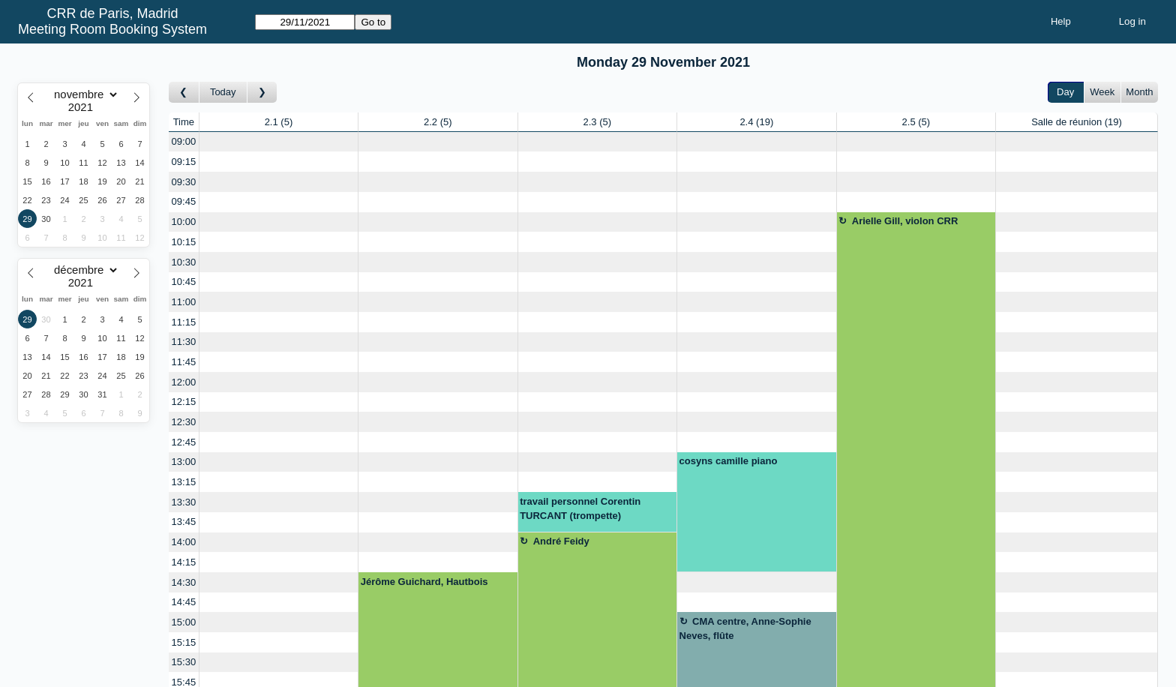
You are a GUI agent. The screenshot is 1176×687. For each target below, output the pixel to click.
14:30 (184, 582)
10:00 (184, 221)
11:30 (184, 341)
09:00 (184, 141)
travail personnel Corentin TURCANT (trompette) (580, 509)
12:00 (184, 382)
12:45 (184, 442)
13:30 (184, 502)
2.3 (597, 122)
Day (1065, 92)
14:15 (184, 562)
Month (1139, 92)
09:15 (184, 161)
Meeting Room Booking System (112, 29)
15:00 (184, 622)
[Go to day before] (184, 93)
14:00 (184, 542)
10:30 (184, 262)
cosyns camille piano (729, 460)
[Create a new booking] (279, 142)
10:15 (184, 242)
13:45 (184, 521)
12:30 (184, 422)
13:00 (184, 461)
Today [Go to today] (223, 92)
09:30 (184, 182)
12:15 (184, 401)
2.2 (438, 122)
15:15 (184, 642)
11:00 (184, 302)
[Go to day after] (263, 93)
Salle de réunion (1076, 122)
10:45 (184, 281)
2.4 (756, 122)
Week (1102, 92)
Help (1061, 21)
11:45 (184, 362)
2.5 (916, 122)
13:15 (184, 482)
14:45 (184, 602)
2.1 (279, 122)
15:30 (184, 662)
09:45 (184, 201)
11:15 (184, 322)
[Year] (84, 107)
